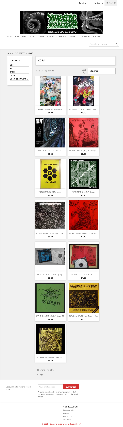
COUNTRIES (62, 36)
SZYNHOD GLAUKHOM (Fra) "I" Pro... (50, 233)
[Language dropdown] (83, 3)
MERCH (50, 36)
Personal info (68, 410)
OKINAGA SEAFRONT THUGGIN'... (50, 109)
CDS (12, 65)
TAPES (25, 36)
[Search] (104, 44)
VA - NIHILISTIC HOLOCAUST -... (83, 275)
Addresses (67, 419)
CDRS (32, 36)
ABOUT (96, 36)
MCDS (12, 68)
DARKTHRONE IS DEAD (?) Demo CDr (50, 316)
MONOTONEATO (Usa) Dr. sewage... (83, 151)
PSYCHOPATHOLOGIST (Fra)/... (83, 192)
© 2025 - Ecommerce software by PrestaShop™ (61, 424)
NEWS (9, 36)
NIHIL (73, 36)
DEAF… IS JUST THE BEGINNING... (50, 151)
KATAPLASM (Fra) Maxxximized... (50, 357)
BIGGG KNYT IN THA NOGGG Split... (83, 109)
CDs (17, 36)
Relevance (101, 71)
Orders (66, 413)
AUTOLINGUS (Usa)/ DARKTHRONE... (83, 233)
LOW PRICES (84, 36)
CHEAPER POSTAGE (19, 79)
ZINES (41, 36)
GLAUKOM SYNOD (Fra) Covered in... (83, 316)
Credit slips (67, 416)
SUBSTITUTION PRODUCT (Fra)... (50, 275)
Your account (71, 406)
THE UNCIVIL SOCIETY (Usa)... (50, 192)
